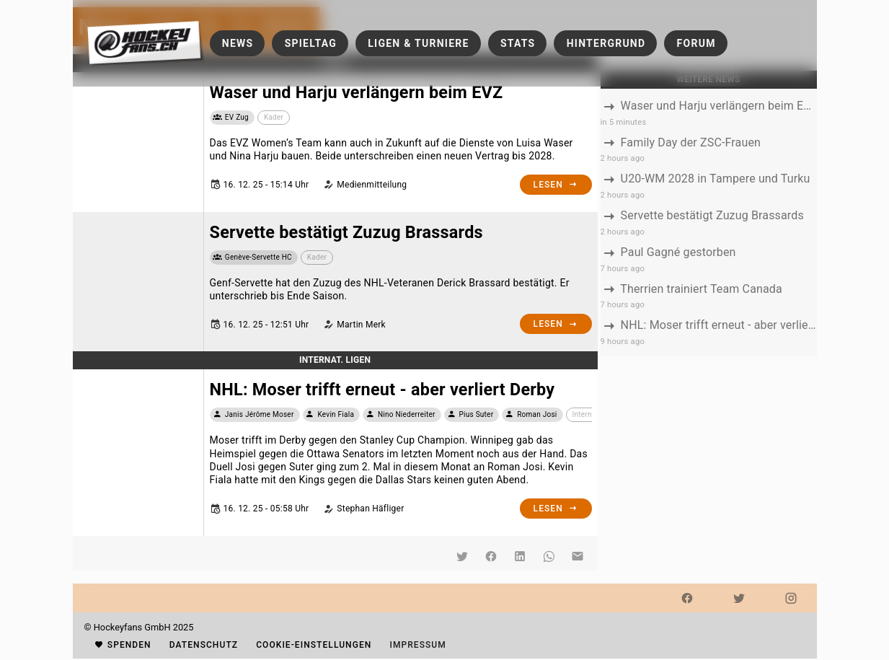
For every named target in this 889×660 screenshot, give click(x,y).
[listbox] (709, 222)
